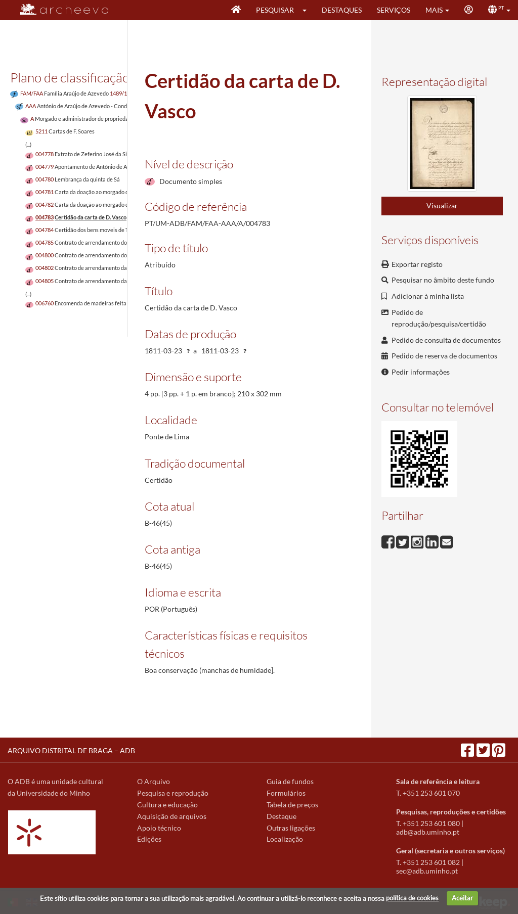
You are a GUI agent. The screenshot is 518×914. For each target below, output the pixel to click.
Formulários (286, 793)
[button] (307, 10)
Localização (285, 839)
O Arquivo (153, 781)
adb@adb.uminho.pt (427, 832)
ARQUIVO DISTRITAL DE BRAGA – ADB (71, 750)
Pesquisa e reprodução (172, 793)
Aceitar (462, 898)
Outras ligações (291, 828)
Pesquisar (275, 10)
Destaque (281, 816)
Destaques (342, 10)
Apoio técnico (159, 828)
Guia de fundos (290, 781)
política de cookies (412, 898)
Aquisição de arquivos (171, 816)
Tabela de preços (292, 804)
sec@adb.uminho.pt (427, 870)
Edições (149, 839)
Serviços (393, 10)
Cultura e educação (167, 804)
